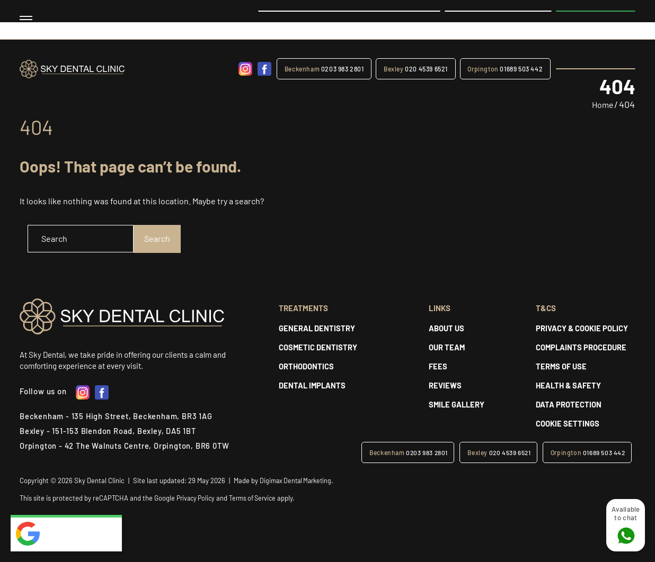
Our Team (447, 347)
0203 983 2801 (326, 68)
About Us (446, 328)
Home (600, 104)
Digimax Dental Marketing (298, 480)
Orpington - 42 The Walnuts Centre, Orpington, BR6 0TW (127, 446)
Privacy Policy (197, 498)
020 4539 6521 (417, 68)
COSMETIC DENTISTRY (318, 347)
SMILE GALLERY (457, 404)
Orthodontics (306, 366)
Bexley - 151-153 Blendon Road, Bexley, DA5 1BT (109, 431)
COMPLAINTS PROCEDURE (581, 347)
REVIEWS (445, 385)
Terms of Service (258, 498)
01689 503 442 (505, 68)
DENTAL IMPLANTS (313, 385)
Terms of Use (561, 366)
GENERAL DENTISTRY (317, 328)
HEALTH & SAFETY (569, 385)
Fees (438, 366)
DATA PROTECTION (568, 404)
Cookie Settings (567, 423)
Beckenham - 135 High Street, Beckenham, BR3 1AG (118, 416)
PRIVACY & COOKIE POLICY (582, 328)
